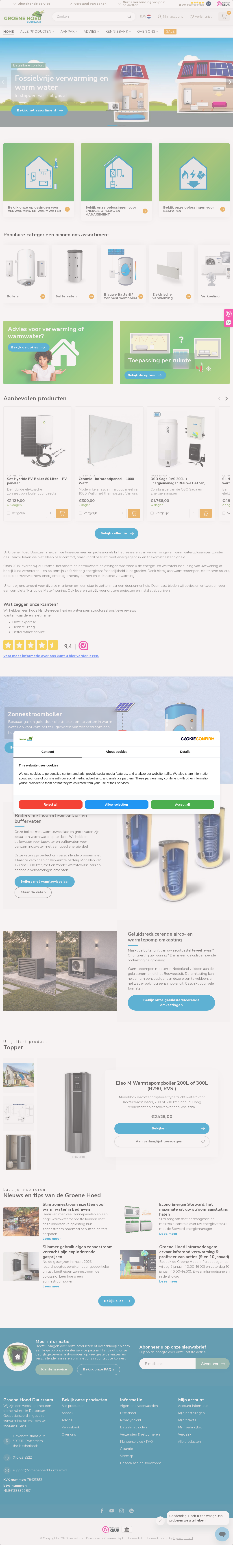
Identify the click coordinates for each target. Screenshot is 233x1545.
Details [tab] (185, 751)
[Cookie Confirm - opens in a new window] (197, 738)
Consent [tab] (47, 751)
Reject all (50, 804)
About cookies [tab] (116, 751)
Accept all (182, 804)
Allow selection (116, 804)
